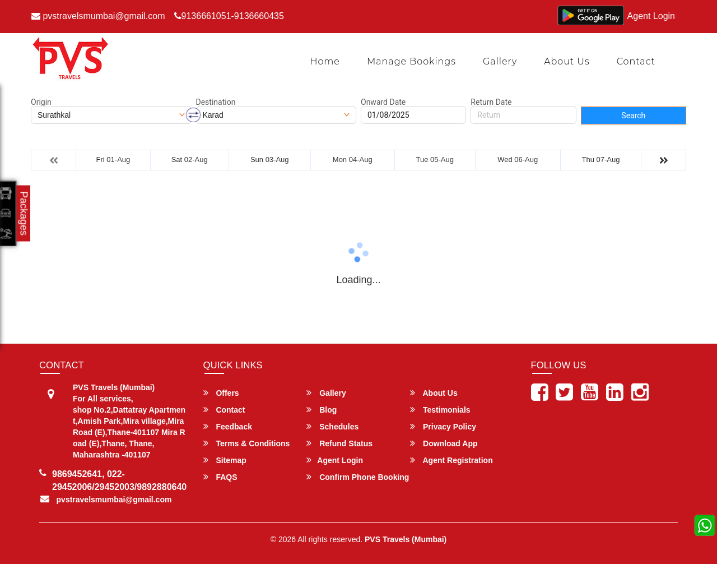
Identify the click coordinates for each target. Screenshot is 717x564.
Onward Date (383, 102)
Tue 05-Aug (434, 159)
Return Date (491, 102)
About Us (567, 61)
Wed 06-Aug (517, 159)
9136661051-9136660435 (229, 16)
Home (325, 61)
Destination (216, 102)
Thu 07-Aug (601, 159)
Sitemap (224, 460)
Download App (443, 443)
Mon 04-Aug (353, 159)
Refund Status (339, 443)
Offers (221, 392)
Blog (321, 409)
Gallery (500, 61)
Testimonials (440, 409)
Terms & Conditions (246, 443)
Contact (636, 61)
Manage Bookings (411, 61)
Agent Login (651, 16)
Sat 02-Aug (189, 159)
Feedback (227, 426)
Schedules (332, 426)
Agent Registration (451, 460)
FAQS (220, 477)
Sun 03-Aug (269, 159)
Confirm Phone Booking (357, 477)
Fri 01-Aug (113, 159)
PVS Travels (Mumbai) (405, 539)
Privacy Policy (443, 426)
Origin (41, 102)
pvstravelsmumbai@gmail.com (98, 16)
